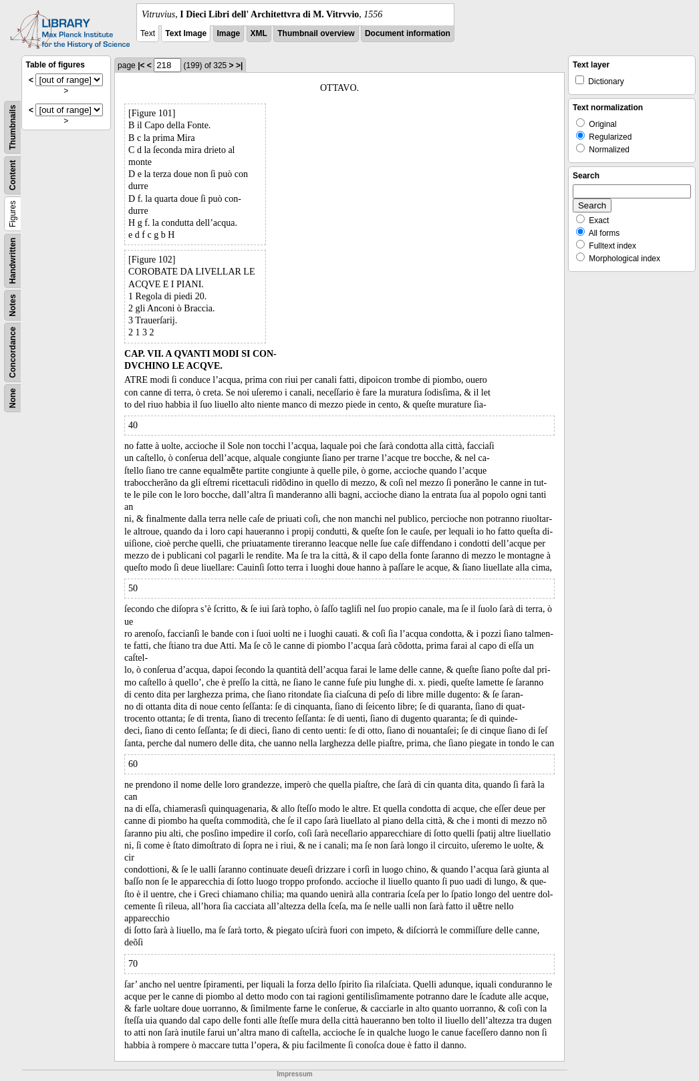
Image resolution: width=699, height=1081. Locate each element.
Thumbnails (12, 127)
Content (12, 175)
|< (141, 65)
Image (229, 33)
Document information (407, 33)
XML (259, 33)
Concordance (12, 352)
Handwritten (12, 261)
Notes (12, 305)
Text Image (185, 33)
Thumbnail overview (315, 33)
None (12, 398)
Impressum (294, 1074)
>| (239, 65)
